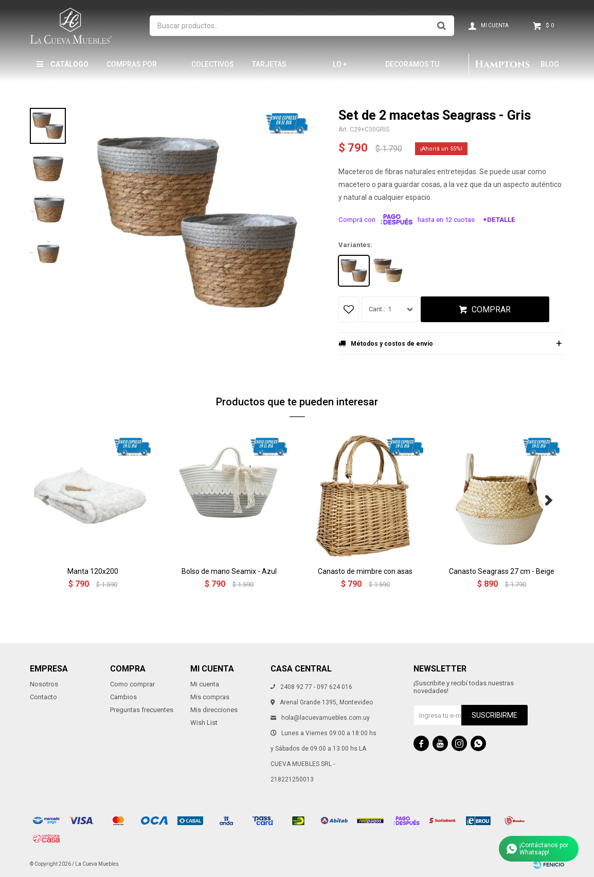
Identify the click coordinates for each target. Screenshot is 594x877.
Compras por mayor (131, 68)
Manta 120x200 (92, 571)
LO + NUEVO (344, 68)
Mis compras (209, 697)
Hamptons (502, 64)
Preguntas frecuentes (141, 710)
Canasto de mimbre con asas (365, 571)
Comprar (491, 309)
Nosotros (44, 684)
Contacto (43, 697)
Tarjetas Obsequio (269, 68)
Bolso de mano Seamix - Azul (229, 571)
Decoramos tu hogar (412, 68)
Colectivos (212, 64)
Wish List (204, 722)
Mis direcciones (214, 710)
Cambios (123, 697)
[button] (548, 500)
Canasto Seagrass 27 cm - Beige (501, 571)
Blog (550, 64)
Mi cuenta (204, 684)
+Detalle (499, 219)
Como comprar (132, 684)
